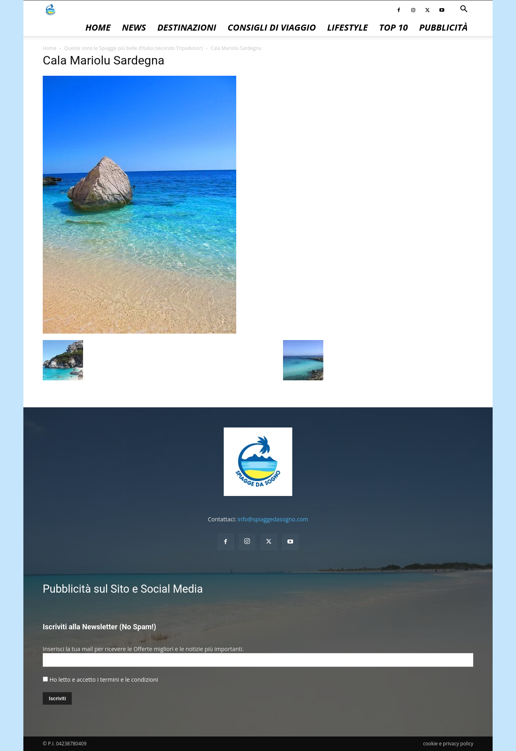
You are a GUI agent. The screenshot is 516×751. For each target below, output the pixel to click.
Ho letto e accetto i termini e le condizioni (104, 679)
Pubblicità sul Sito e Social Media (123, 589)
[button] (463, 10)
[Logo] (50, 9)
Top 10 (393, 27)
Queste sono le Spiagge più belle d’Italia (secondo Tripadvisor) (133, 48)
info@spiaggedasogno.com (272, 519)
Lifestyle (347, 27)
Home (98, 27)
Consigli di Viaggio (271, 27)
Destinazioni (186, 27)
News (134, 27)
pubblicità (443, 27)
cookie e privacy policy (448, 743)
